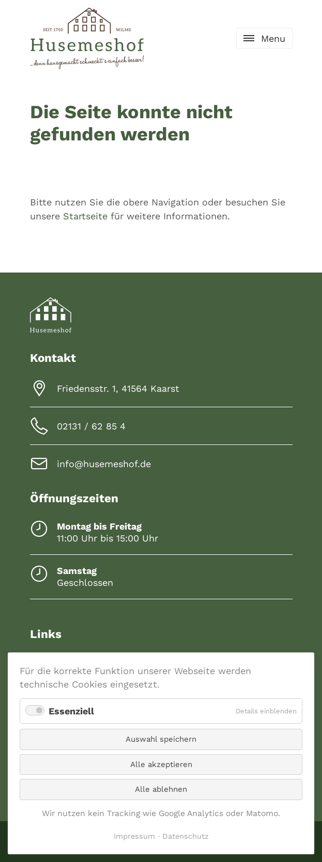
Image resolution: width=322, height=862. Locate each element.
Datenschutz (185, 836)
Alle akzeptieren (161, 764)
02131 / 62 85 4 (91, 426)
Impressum (134, 836)
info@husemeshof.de (104, 463)
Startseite (85, 216)
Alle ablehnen (161, 789)
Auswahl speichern (161, 739)
